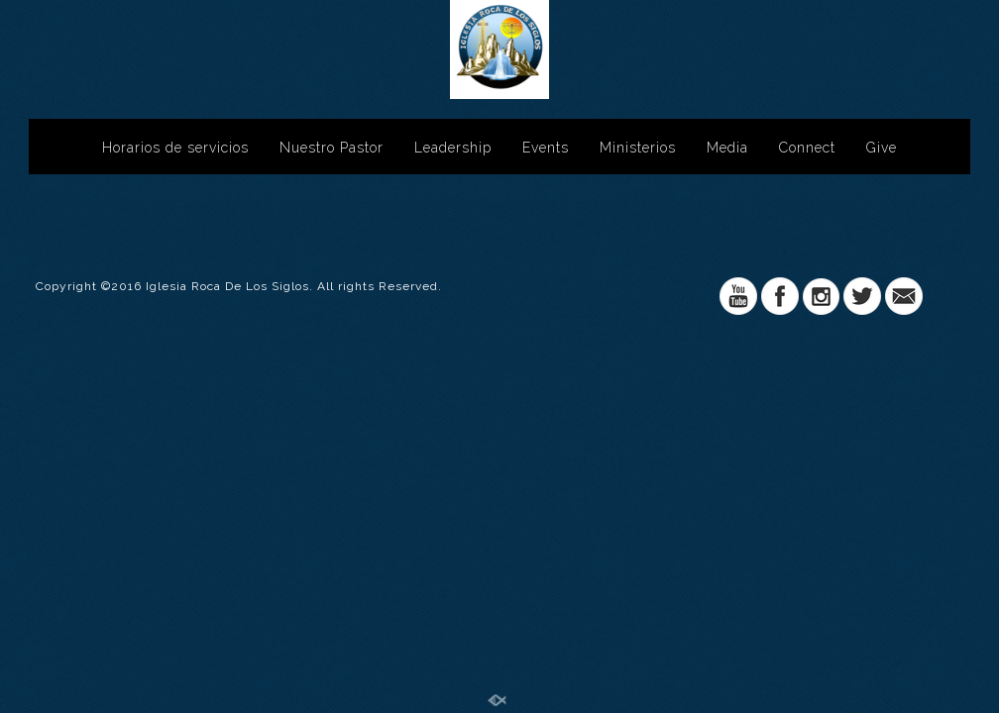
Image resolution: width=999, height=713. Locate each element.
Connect (807, 147)
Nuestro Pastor (331, 147)
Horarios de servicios (175, 147)
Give (881, 147)
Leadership (453, 147)
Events (545, 147)
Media (727, 147)
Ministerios (638, 147)
